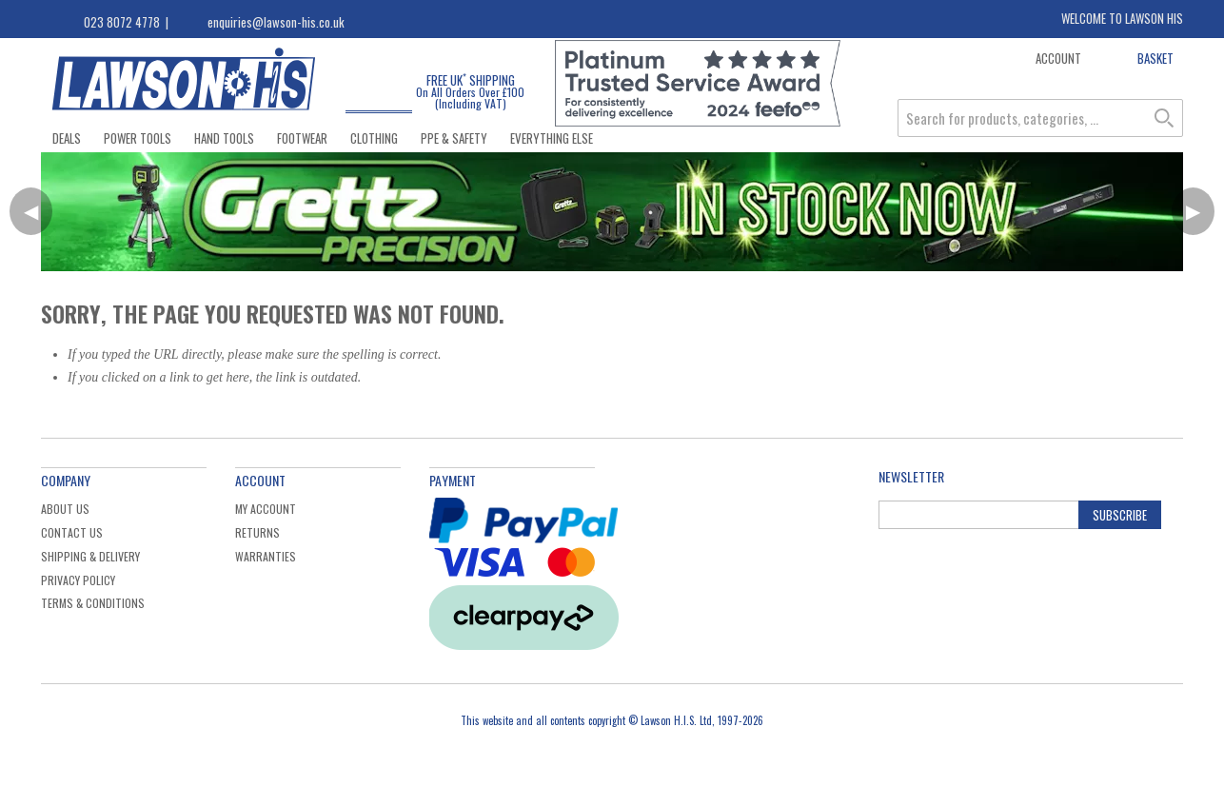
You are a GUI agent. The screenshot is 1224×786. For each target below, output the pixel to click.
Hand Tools (224, 137)
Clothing (374, 137)
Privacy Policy (78, 580)
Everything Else (551, 137)
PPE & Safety (454, 137)
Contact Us (72, 532)
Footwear (302, 137)
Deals (66, 137)
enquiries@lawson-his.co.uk (276, 21)
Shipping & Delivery (90, 556)
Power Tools (137, 137)
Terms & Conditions (93, 603)
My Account (265, 509)
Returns (257, 532)
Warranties (265, 556)
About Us (65, 509)
